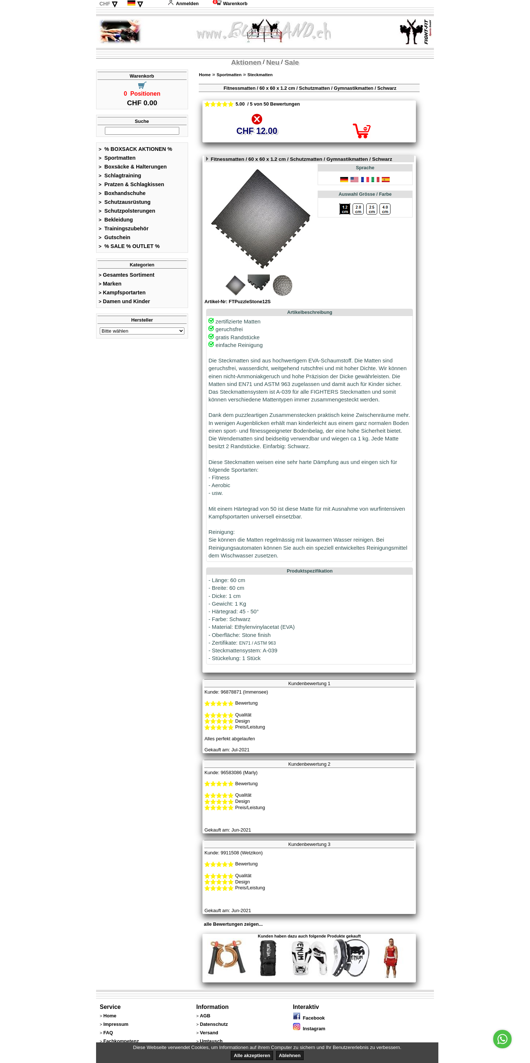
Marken (110, 284)
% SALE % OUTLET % (129, 246)
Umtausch (211, 1041)
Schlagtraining (120, 175)
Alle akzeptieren (252, 1055)
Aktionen (246, 62)
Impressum (115, 1024)
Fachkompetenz (121, 1041)
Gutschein (114, 237)
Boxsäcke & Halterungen (133, 167)
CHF (104, 4)
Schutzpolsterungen (127, 211)
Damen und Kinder (124, 301)
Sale (292, 62)
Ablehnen (290, 1055)
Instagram (309, 1028)
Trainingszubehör (124, 228)
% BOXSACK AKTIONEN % (135, 149)
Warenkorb (230, 3)
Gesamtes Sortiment (127, 275)
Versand (209, 1032)
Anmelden (183, 3)
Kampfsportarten (122, 292)
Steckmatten (259, 74)
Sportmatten (117, 158)
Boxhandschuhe (122, 193)
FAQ (108, 1032)
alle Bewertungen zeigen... (233, 924)
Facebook (309, 1018)
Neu (272, 62)
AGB (205, 1015)
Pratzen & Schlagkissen (131, 184)
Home (205, 74)
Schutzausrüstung (125, 202)
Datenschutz (214, 1024)
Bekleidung (116, 220)
